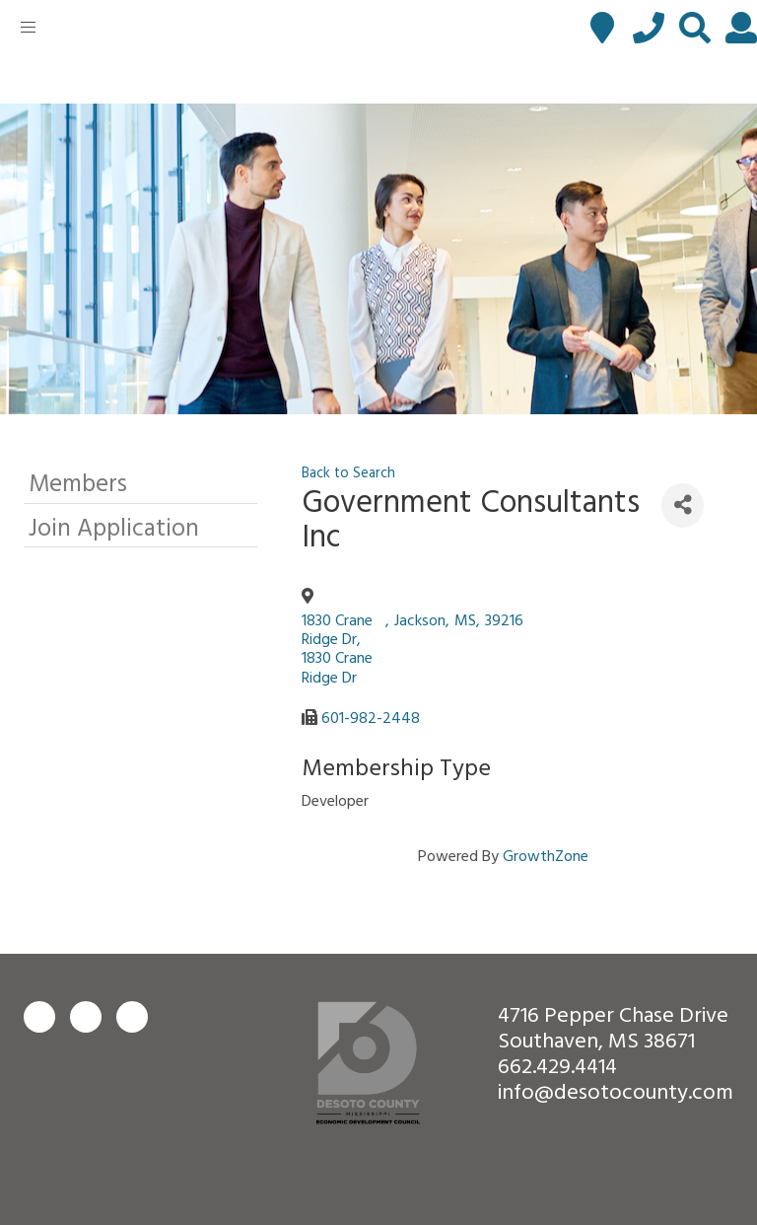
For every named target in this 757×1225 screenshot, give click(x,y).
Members (78, 482)
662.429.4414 (557, 1064)
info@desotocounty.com (615, 1090)
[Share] (682, 505)
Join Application (114, 526)
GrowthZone (545, 855)
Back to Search (348, 472)
